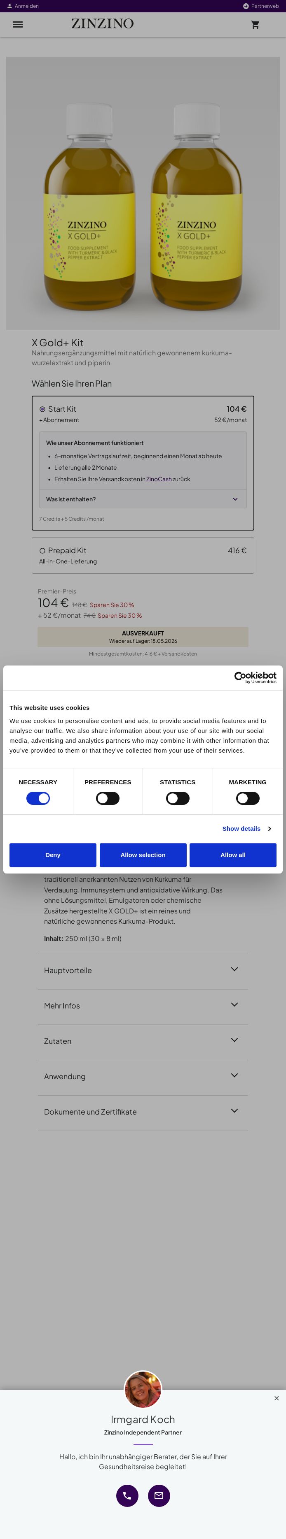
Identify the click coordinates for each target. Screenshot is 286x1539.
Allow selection (142, 854)
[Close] (277, 1396)
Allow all (233, 854)
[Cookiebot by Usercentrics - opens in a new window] (240, 678)
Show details (242, 828)
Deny (53, 854)
